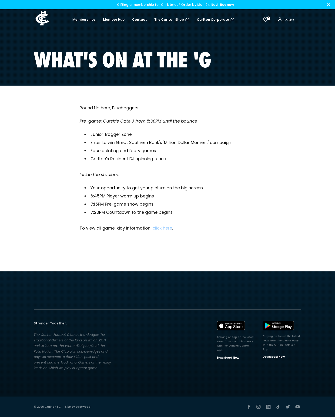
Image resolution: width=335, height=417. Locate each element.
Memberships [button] (84, 19)
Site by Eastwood (77, 407)
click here (162, 228)
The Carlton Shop (171, 19)
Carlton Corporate (215, 19)
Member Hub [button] (114, 19)
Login (285, 19)
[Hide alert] (328, 4)
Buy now (227, 4)
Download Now (228, 358)
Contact (139, 19)
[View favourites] (265, 19)
